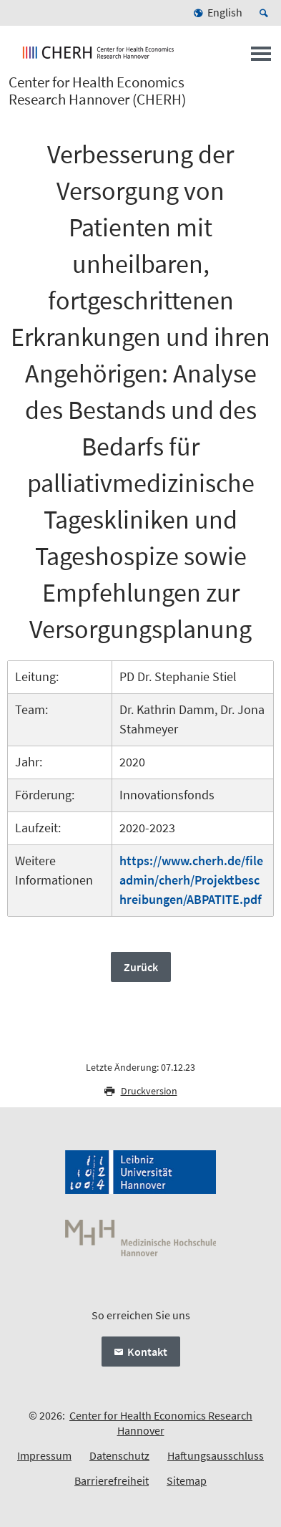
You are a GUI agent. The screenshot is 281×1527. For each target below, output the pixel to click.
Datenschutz (119, 1455)
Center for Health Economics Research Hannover (160, 1422)
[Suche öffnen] (266, 13)
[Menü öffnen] (261, 58)
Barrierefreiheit (111, 1480)
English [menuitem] (224, 12)
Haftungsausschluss (215, 1455)
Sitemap (187, 1480)
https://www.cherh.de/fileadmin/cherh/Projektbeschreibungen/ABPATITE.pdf (191, 879)
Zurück (141, 967)
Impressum (44, 1455)
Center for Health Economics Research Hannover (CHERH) (97, 91)
